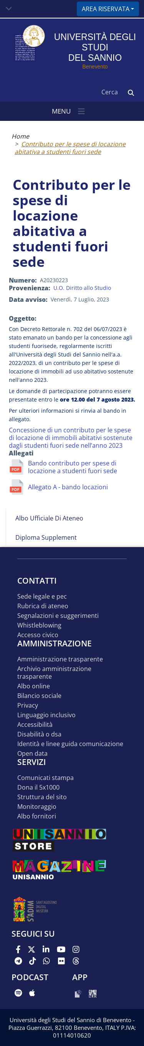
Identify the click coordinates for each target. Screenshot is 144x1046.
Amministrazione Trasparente (60, 659)
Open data (32, 754)
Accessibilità (35, 725)
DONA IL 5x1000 (38, 787)
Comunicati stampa (45, 778)
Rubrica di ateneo (42, 606)
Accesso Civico (37, 635)
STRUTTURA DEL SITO (42, 797)
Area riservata (105, 9)
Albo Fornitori (36, 816)
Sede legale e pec (42, 596)
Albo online (33, 686)
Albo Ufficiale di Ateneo (49, 518)
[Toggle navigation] (9, 9)
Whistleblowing (39, 625)
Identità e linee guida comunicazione (70, 744)
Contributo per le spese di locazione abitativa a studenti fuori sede (70, 148)
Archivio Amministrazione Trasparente (54, 673)
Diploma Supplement (46, 537)
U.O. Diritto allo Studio (82, 287)
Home (20, 136)
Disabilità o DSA (39, 734)
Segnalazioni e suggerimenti (58, 616)
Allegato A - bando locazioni (68, 487)
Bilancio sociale (39, 696)
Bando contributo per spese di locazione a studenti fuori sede (72, 467)
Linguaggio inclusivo (46, 715)
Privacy (27, 705)
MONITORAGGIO (36, 807)
